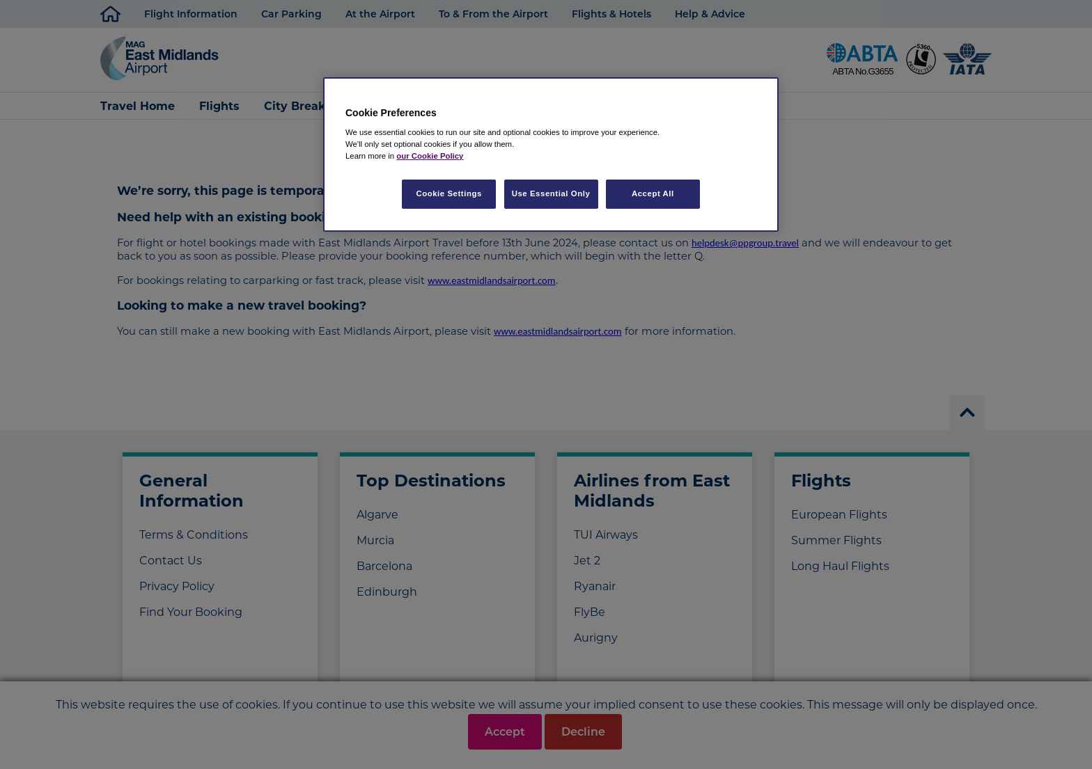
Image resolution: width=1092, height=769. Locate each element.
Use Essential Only (551, 193)
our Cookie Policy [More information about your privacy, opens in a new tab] (429, 156)
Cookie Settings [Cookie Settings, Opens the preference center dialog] (449, 193)
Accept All (653, 193)
